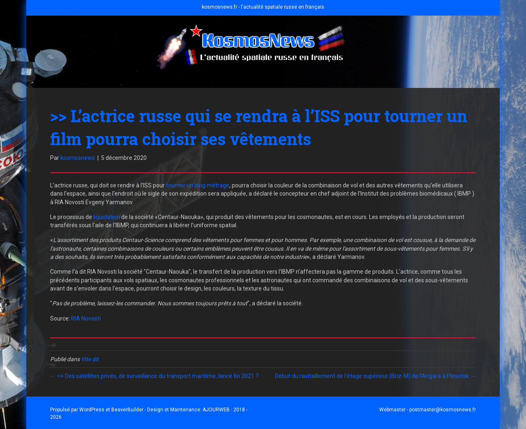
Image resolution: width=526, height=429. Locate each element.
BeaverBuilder (127, 410)
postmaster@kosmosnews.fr (442, 410)
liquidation (106, 217)
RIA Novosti (86, 318)
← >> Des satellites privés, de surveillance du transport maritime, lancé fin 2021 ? (154, 376)
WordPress (91, 410)
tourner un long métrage (197, 185)
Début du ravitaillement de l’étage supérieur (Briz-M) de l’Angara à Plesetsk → (375, 376)
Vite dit (90, 359)
